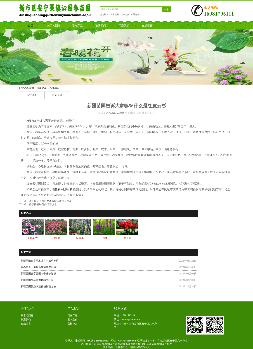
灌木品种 (72, 319)
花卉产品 (77, 25)
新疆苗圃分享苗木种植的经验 (37, 280)
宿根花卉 (72, 323)
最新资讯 (57, 95)
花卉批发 (124, 14)
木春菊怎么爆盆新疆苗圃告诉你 (38, 267)
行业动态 (32, 95)
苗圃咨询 (135, 14)
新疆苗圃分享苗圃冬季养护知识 (38, 273)
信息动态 (42, 88)
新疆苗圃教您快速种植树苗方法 (38, 286)
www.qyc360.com (115, 113)
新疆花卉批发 (164, 344)
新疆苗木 (99, 344)
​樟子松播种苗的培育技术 (43, 204)
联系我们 (124, 25)
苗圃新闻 (100, 25)
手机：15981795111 (124, 315)
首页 (30, 25)
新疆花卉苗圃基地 (115, 344)
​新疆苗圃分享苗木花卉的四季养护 (39, 260)
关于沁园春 (54, 25)
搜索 (166, 9)
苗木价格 (114, 14)
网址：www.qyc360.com (127, 319)
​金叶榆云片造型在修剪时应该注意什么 (50, 201)
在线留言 (147, 25)
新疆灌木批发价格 (62, 189)
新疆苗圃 (32, 120)
